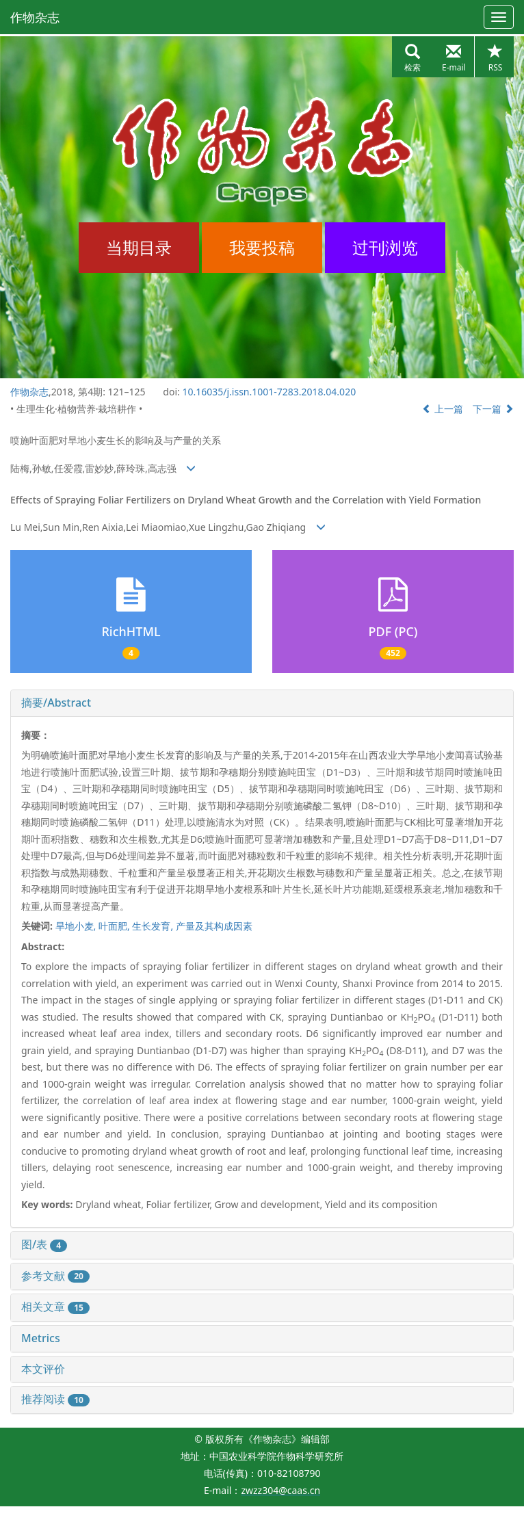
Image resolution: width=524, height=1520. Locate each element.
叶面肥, (115, 925)
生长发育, (153, 925)
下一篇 (493, 408)
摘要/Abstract (56, 702)
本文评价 (43, 1368)
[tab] (262, 703)
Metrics (40, 1338)
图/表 (44, 1244)
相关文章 (55, 1306)
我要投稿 (262, 247)
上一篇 (442, 408)
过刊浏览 (385, 247)
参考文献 (55, 1275)
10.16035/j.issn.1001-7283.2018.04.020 (269, 391)
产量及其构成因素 (214, 925)
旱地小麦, (77, 925)
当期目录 (139, 247)
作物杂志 (35, 17)
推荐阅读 (55, 1398)
